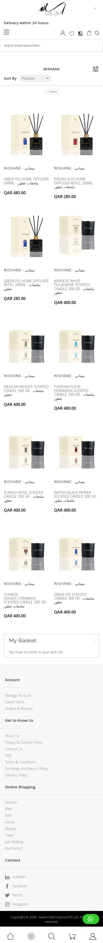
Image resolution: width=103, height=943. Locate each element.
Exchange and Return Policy (26, 768)
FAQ (8, 755)
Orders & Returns (19, 708)
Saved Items (14, 702)
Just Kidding (14, 841)
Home (10, 822)
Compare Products (80, 33)
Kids (8, 815)
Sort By (10, 78)
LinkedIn (18, 876)
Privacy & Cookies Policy (23, 742)
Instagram (20, 904)
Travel (9, 835)
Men (8, 809)
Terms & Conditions (20, 762)
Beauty (10, 828)
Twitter (17, 895)
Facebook (19, 885)
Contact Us (14, 748)
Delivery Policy (16, 775)
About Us (12, 735)
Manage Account (18, 695)
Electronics (13, 848)
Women (11, 802)
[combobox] (51, 45)
